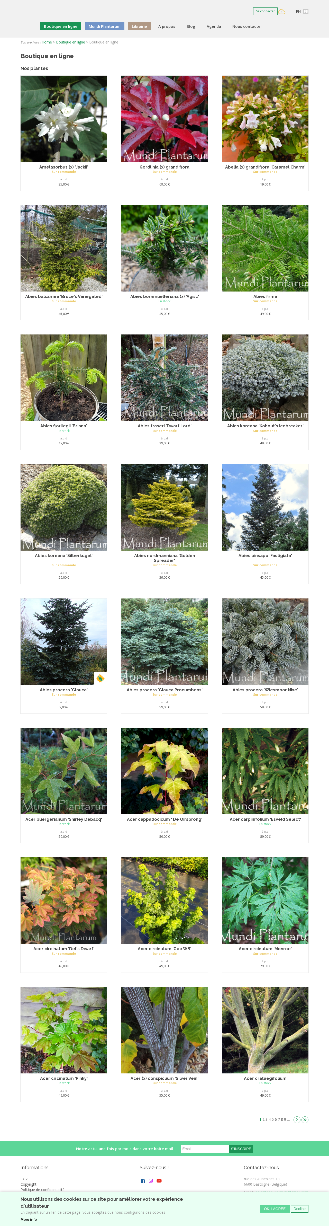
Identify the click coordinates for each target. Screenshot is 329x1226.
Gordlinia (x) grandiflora (164, 167)
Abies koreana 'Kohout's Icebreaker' (265, 426)
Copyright (28, 1184)
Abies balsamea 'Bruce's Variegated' (64, 296)
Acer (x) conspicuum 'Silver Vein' (164, 1078)
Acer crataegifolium (265, 1078)
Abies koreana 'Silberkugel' (64, 555)
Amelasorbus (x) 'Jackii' (63, 167)
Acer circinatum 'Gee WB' (164, 948)
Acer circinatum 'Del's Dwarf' (63, 948)
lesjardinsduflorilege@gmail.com (281, 1192)
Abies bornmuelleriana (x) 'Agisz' (164, 296)
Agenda (214, 26)
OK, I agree (275, 1211)
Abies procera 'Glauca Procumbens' (165, 689)
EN (298, 11)
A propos (166, 26)
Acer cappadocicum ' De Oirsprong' (164, 819)
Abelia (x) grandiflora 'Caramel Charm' (265, 167)
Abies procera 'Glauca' (64, 689)
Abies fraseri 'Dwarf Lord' (164, 426)
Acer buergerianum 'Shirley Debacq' (63, 819)
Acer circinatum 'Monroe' (265, 948)
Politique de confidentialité (43, 1189)
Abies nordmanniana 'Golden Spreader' (164, 558)
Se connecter (265, 11)
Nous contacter (247, 26)
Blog (191, 26)
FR (306, 11)
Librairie (139, 26)
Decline (300, 1211)
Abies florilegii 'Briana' (63, 426)
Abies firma (265, 296)
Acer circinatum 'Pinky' (64, 1078)
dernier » (304, 1119)
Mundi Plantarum (105, 26)
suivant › (297, 1119)
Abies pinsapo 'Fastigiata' (265, 555)
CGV (24, 1178)
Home (47, 42)
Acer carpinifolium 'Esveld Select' (265, 819)
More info (29, 1222)
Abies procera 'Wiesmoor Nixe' (265, 689)
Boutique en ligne (60, 26)
